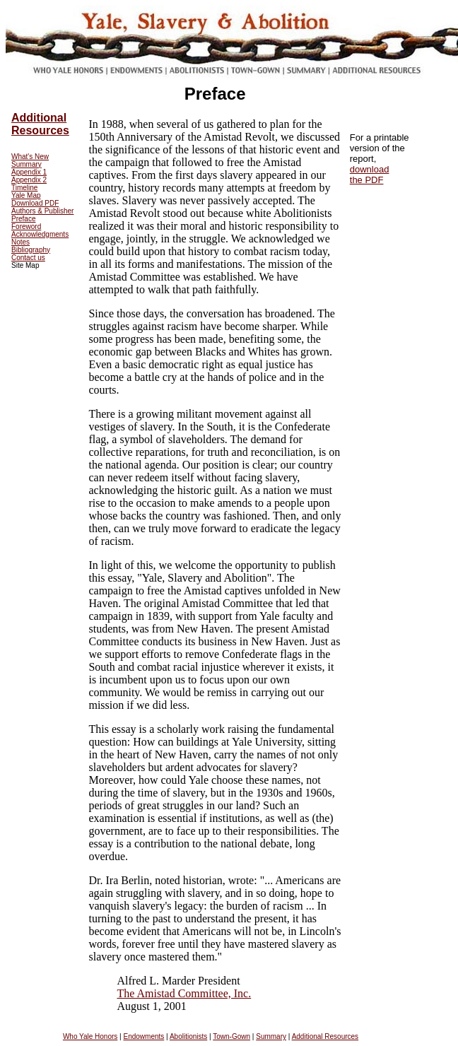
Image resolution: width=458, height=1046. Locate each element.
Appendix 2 (29, 180)
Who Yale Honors (90, 1036)
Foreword (26, 226)
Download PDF (35, 203)
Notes (20, 242)
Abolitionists (188, 1036)
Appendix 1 (29, 172)
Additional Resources (40, 124)
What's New (30, 156)
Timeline (24, 188)
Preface (23, 219)
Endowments (143, 1036)
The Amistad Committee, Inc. (184, 993)
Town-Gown (231, 1036)
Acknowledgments (40, 234)
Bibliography (30, 250)
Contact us (28, 258)
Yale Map (26, 195)
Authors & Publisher (42, 211)
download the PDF (369, 174)
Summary (26, 164)
